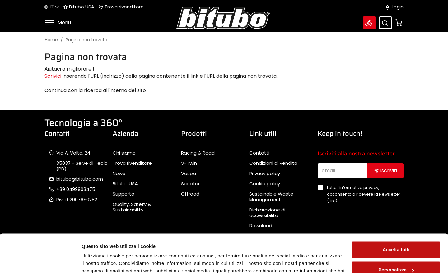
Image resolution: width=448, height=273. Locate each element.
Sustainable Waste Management (271, 196)
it (51, 7)
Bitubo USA (78, 7)
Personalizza (396, 235)
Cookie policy (264, 184)
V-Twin (189, 163)
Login (395, 7)
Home (51, 40)
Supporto (123, 194)
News (119, 173)
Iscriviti (385, 171)
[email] (343, 170)
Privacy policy (264, 173)
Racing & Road (198, 153)
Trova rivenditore (121, 7)
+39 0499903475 (75, 189)
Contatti (259, 153)
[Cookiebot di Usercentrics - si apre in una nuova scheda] (40, 261)
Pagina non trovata (86, 40)
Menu (57, 22)
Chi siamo (124, 153)
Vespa (188, 173)
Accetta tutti (396, 215)
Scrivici (52, 76)
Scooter (190, 184)
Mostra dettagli (98, 260)
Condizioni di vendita (273, 163)
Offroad (190, 194)
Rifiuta (396, 255)
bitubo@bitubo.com (79, 179)
